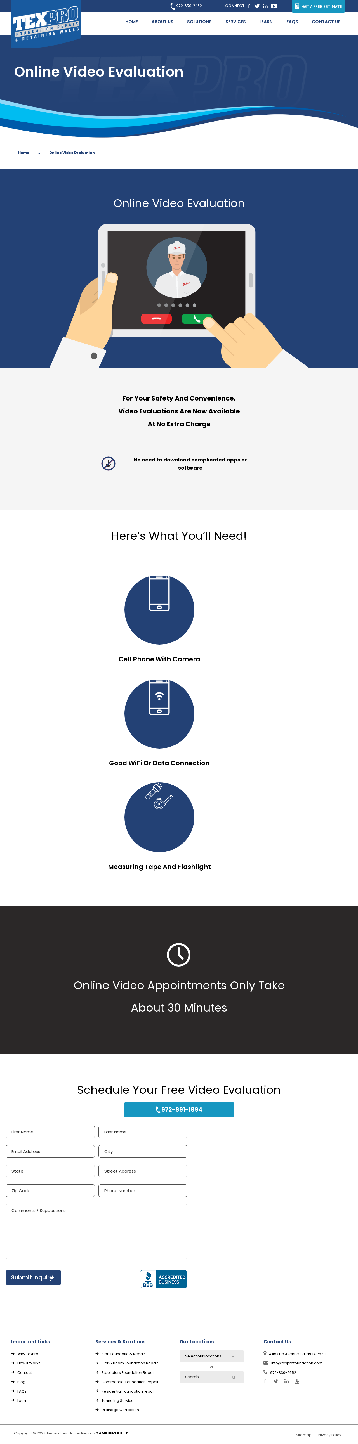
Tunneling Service (118, 1400)
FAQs (22, 1391)
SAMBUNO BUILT (112, 1433)
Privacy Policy (329, 1435)
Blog (21, 1381)
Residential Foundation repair (128, 1391)
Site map (303, 1435)
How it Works (29, 1363)
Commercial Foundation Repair (130, 1381)
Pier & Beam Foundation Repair (130, 1363)
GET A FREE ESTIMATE (318, 6)
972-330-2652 (186, 5)
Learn (22, 1400)
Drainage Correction (120, 1409)
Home (23, 152)
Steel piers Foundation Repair (128, 1372)
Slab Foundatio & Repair (123, 1354)
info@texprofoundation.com (292, 1363)
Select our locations (203, 1356)
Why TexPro (27, 1354)
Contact (24, 1372)
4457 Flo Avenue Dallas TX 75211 (294, 1354)
